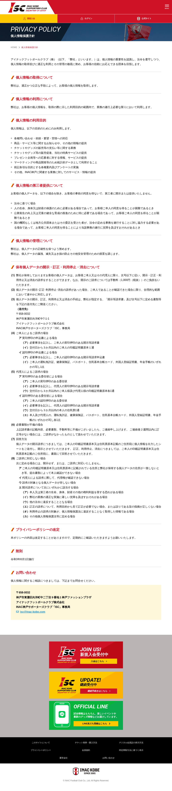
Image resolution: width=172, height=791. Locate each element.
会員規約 (86, 750)
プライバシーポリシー (41, 750)
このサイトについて (41, 742)
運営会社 (63, 758)
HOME (14, 47)
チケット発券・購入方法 (86, 742)
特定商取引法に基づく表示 (131, 750)
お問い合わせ (108, 758)
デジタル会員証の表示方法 (131, 742)
